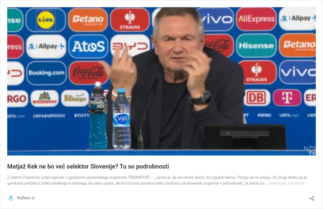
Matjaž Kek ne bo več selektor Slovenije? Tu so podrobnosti (88, 166)
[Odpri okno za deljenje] (312, 196)
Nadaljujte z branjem (287, 183)
